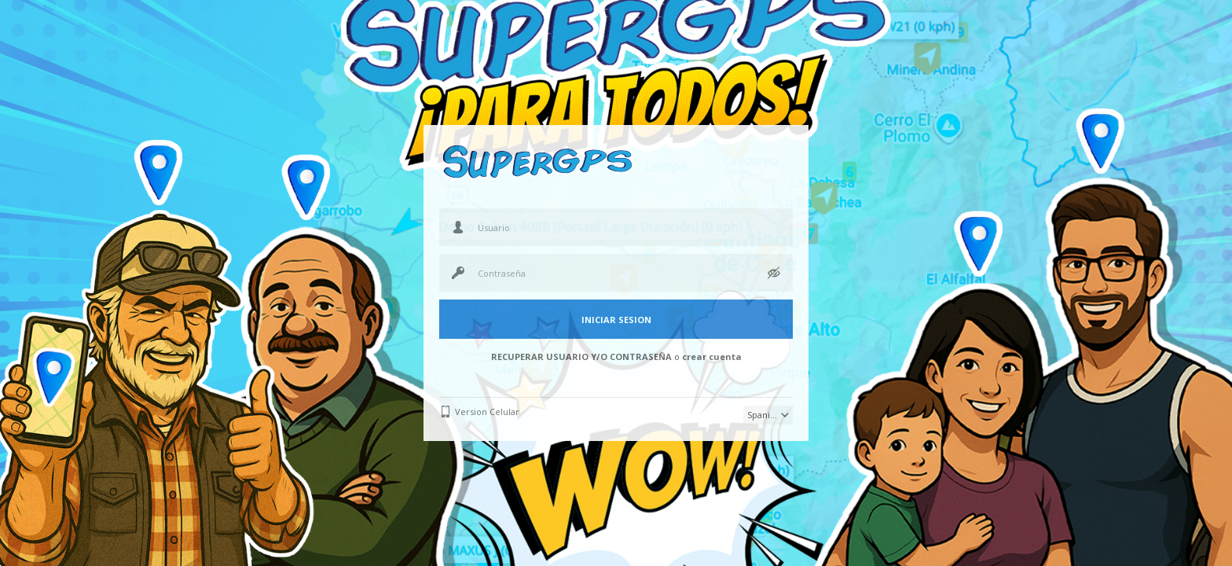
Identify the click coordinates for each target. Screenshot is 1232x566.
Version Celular (487, 411)
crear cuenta (712, 356)
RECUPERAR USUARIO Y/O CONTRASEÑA (581, 356)
